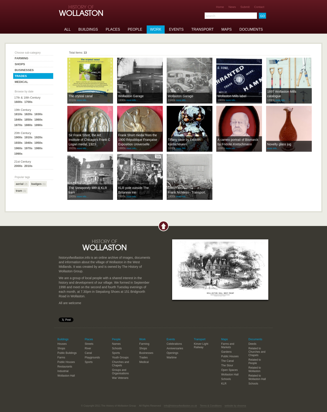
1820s (28, 114)
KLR (223, 383)
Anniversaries (175, 348)
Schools (117, 348)
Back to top (163, 226)
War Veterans (120, 378)
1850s (28, 119)
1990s (18, 153)
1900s (18, 137)
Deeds (252, 343)
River (88, 348)
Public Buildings (67, 353)
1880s (28, 125)
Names (116, 343)
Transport (202, 29)
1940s (28, 142)
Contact (259, 7)
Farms (61, 357)
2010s (28, 166)
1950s (38, 142)
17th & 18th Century (27, 97)
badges (38, 184)
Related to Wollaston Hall (257, 377)
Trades (21, 76)
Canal (88, 353)
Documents (251, 29)
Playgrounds (92, 357)
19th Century (22, 110)
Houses (62, 343)
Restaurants (65, 366)
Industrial (63, 371)
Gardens (226, 351)
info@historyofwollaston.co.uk (180, 405)
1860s (38, 119)
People (135, 29)
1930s (18, 142)
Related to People (254, 361)
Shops (20, 64)
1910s (28, 137)
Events (176, 29)
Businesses (24, 70)
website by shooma (235, 405)
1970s (28, 148)
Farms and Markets (227, 345)
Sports (89, 362)
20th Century (22, 133)
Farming (21, 58)
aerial (21, 184)
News (232, 7)
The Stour (227, 365)
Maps (226, 29)
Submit (244, 7)
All (67, 29)
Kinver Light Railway (201, 345)
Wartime (172, 357)
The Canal (227, 360)
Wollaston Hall (66, 375)
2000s (18, 166)
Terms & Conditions (210, 405)
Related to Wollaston (254, 369)
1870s (18, 125)
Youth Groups (120, 357)
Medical (21, 82)
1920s (38, 137)
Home (220, 7)
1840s (18, 119)
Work (155, 29)
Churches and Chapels (120, 363)
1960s (18, 148)
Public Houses (66, 362)
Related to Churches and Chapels (256, 352)
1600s (18, 102)
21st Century (22, 161)
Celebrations (174, 343)
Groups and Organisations (120, 371)
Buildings (88, 29)
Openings (172, 353)
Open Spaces (229, 370)
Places (113, 29)
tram (21, 190)
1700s (28, 102)
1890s (38, 125)
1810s (18, 114)
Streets (89, 343)
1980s (38, 148)
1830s (38, 114)
